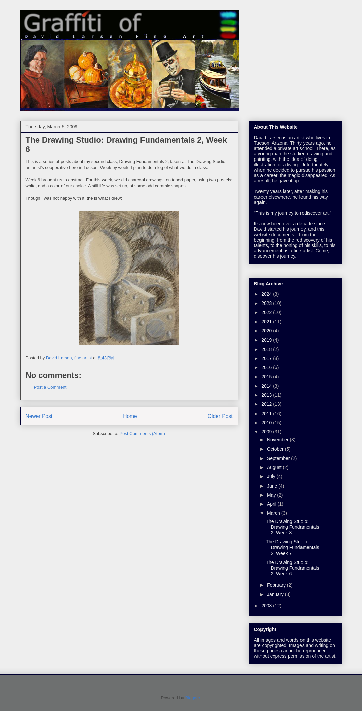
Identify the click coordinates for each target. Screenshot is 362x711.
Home (130, 416)
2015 (267, 376)
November (278, 439)
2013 (267, 395)
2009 (267, 431)
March (274, 513)
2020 (267, 330)
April (272, 504)
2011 (267, 413)
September (279, 458)
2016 (267, 367)
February (277, 585)
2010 (267, 422)
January (276, 594)
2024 (267, 294)
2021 (267, 321)
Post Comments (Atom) (142, 433)
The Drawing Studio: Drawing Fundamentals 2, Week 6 (292, 568)
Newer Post (39, 416)
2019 (267, 340)
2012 (267, 404)
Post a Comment (50, 387)
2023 (267, 303)
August (275, 467)
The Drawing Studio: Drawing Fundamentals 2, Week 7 (292, 547)
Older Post (220, 416)
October (276, 449)
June (272, 486)
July (272, 476)
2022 (267, 312)
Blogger (192, 697)
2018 (267, 349)
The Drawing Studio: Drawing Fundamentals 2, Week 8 (292, 527)
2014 (267, 386)
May (272, 495)
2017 (267, 358)
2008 (267, 605)
